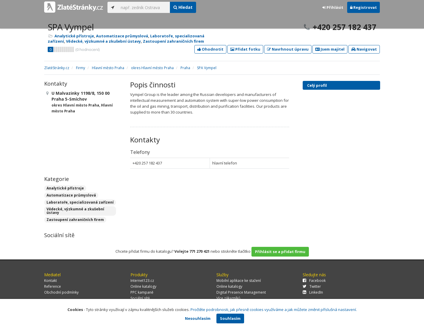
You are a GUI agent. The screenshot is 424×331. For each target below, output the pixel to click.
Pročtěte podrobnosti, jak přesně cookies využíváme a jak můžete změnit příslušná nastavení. (274, 309)
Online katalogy (143, 286)
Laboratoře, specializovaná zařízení (80, 202)
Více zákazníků (228, 298)
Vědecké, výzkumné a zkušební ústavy (103, 41)
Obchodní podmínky (61, 292)
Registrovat (363, 7)
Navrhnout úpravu (288, 49)
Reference (52, 286)
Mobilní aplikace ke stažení (238, 280)
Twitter (312, 286)
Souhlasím (230, 318)
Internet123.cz (142, 280)
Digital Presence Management (241, 292)
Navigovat (364, 49)
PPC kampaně (141, 292)
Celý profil (317, 85)
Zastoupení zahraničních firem (173, 41)
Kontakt (50, 280)
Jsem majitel (329, 49)
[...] (143, 7)
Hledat (183, 7)
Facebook (314, 280)
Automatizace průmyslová (122, 36)
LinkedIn (313, 292)
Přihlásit (332, 7)
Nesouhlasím (198, 318)
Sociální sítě (140, 298)
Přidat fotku (245, 49)
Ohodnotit (210, 49)
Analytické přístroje (74, 36)
